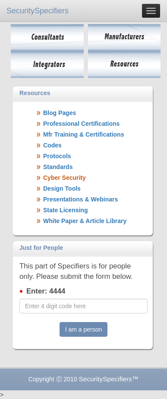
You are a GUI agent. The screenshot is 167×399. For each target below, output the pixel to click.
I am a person (83, 329)
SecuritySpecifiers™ (109, 379)
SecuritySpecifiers (37, 10)
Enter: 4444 (45, 291)
